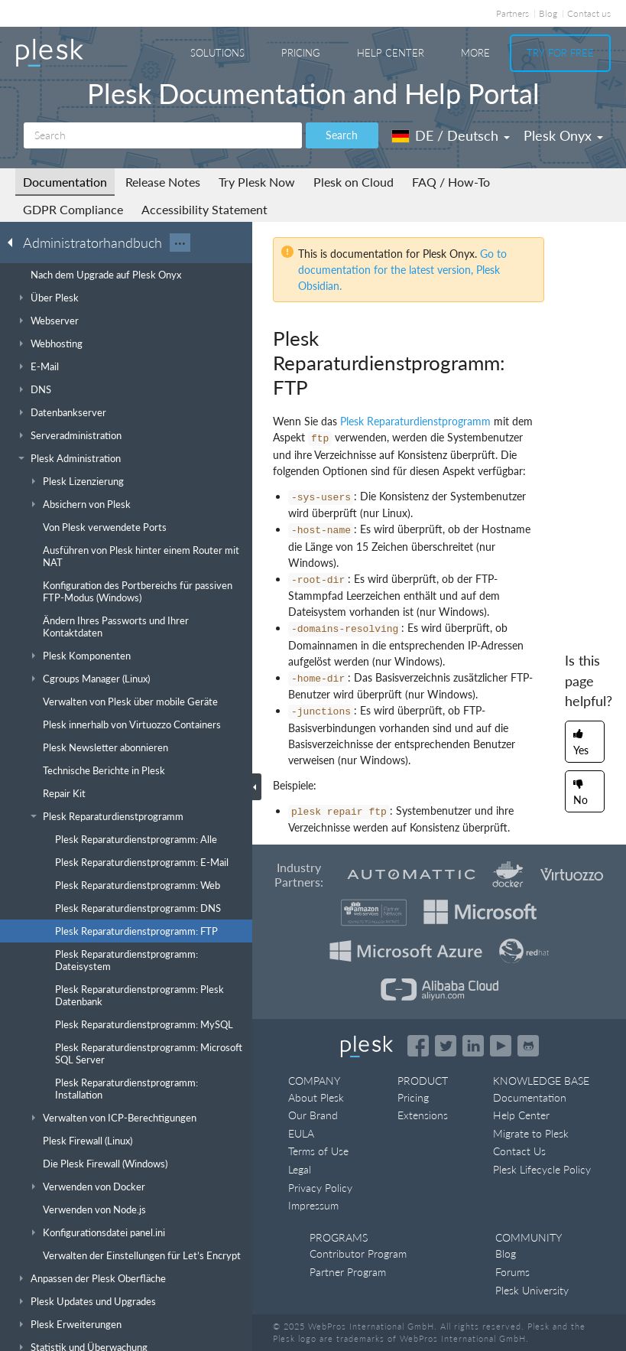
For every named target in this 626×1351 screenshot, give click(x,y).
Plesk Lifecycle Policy (542, 1169)
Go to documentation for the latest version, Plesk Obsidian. (402, 269)
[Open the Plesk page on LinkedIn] (473, 1045)
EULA (301, 1133)
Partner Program (348, 1271)
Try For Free (560, 53)
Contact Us (519, 1150)
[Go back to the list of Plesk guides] (14, 242)
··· (180, 242)
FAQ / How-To (451, 181)
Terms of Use (318, 1150)
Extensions (422, 1114)
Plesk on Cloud (353, 181)
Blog (548, 13)
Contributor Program (358, 1253)
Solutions (217, 53)
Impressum (313, 1205)
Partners (512, 13)
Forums (512, 1271)
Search (342, 135)
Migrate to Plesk (531, 1133)
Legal (299, 1169)
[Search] (163, 135)
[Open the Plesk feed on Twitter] (445, 1045)
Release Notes (162, 181)
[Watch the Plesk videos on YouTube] (500, 1045)
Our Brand (313, 1114)
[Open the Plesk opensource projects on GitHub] (528, 1045)
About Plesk (316, 1097)
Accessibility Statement (204, 209)
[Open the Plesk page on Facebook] (418, 1045)
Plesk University (532, 1290)
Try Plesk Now (257, 181)
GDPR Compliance (73, 209)
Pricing (300, 53)
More (475, 53)
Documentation (65, 181)
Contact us (589, 13)
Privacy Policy (320, 1187)
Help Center (390, 53)
